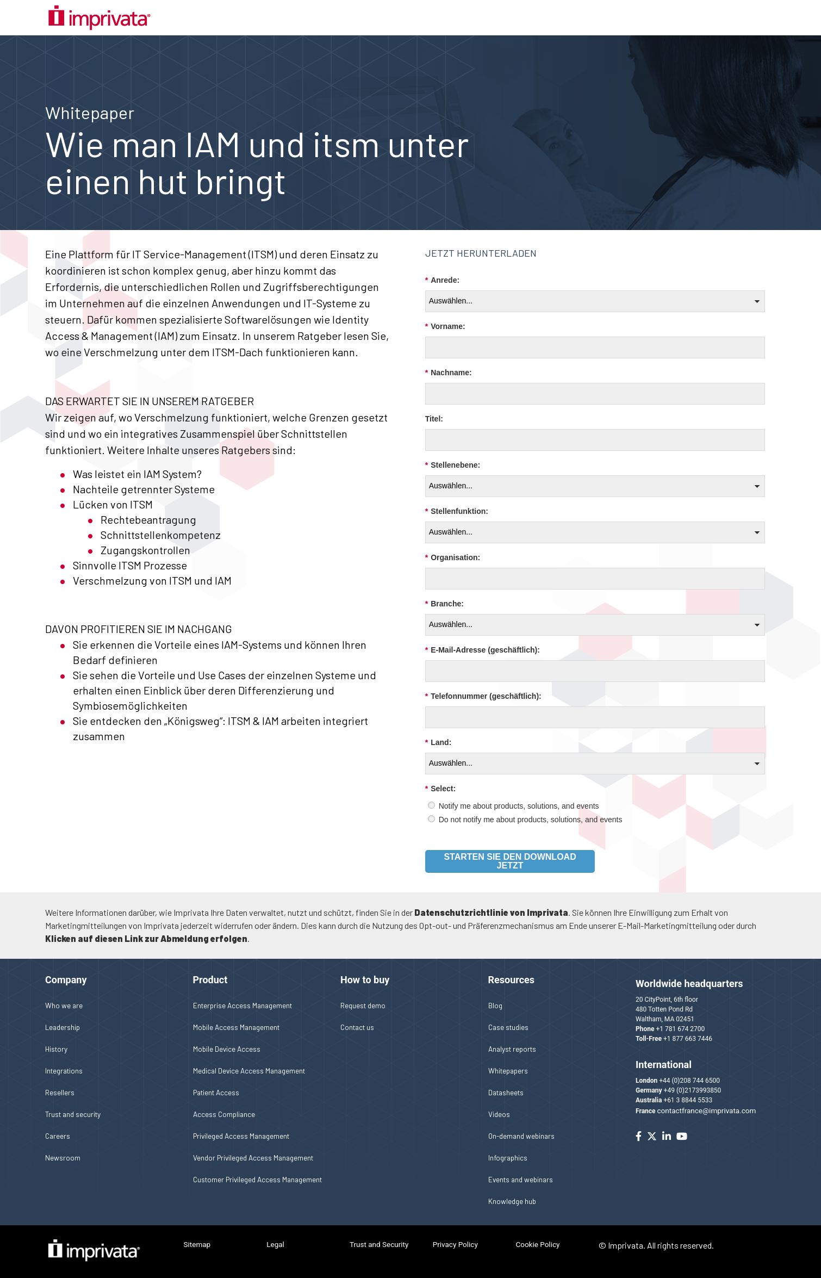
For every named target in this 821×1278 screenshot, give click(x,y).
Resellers (59, 1092)
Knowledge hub (512, 1201)
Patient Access (216, 1092)
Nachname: (448, 372)
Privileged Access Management (241, 1135)
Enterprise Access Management (242, 1005)
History (56, 1048)
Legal (275, 1244)
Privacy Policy (455, 1244)
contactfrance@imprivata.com (706, 1110)
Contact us (357, 1027)
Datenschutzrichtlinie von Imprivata (491, 912)
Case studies (508, 1027)
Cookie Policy (537, 1244)
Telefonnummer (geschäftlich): (483, 696)
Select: (440, 788)
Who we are (64, 1005)
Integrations (64, 1070)
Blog (495, 1005)
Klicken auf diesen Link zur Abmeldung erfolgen (146, 938)
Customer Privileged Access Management (257, 1179)
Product (210, 979)
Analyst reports (512, 1048)
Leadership (62, 1027)
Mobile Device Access (226, 1048)
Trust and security (73, 1114)
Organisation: (452, 557)
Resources (511, 979)
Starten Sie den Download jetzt (510, 861)
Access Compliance (224, 1114)
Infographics (507, 1157)
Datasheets (506, 1092)
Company (65, 979)
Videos (499, 1114)
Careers (57, 1135)
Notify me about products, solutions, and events (519, 806)
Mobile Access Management (236, 1027)
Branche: (444, 604)
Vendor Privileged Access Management (253, 1157)
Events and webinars (520, 1179)
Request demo (362, 1005)
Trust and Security (379, 1244)
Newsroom (62, 1157)
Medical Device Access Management (249, 1070)
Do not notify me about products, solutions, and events (531, 819)
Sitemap (197, 1244)
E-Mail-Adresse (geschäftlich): (482, 650)
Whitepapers (508, 1070)
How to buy (364, 979)
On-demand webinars (521, 1135)
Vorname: (445, 326)
